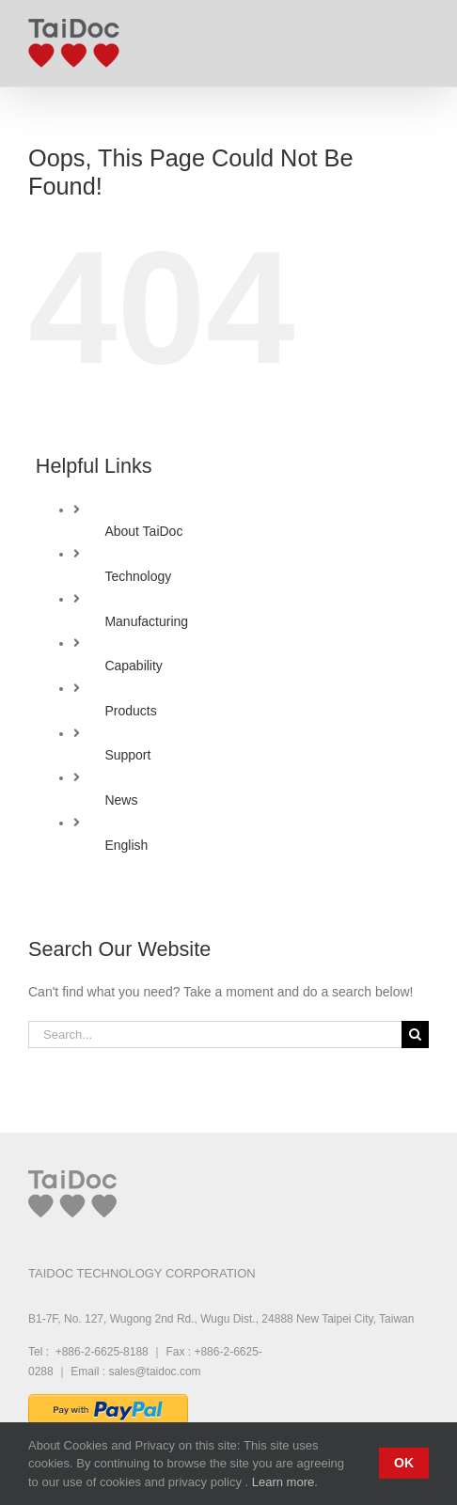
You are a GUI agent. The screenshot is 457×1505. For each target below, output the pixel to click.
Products (130, 710)
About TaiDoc (143, 531)
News (120, 799)
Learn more (283, 1482)
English (126, 845)
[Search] (415, 1034)
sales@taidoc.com (154, 1371)
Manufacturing (146, 621)
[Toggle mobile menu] (419, 38)
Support (127, 754)
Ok (404, 1462)
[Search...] (215, 1034)
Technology (137, 576)
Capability (133, 665)
